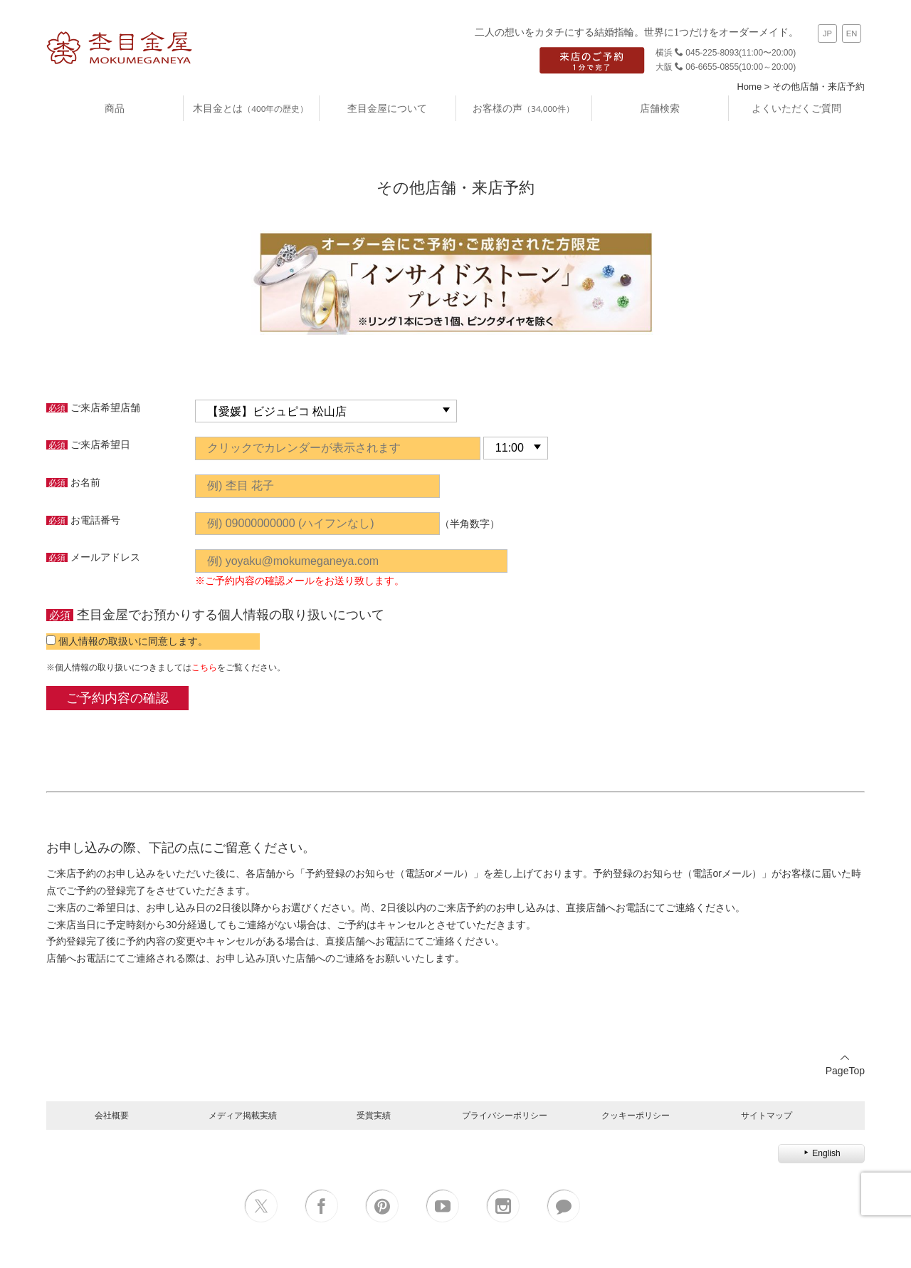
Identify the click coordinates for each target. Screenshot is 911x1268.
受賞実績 (374, 1115)
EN (852, 33)
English (821, 1153)
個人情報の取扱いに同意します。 (133, 641)
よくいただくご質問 (796, 108)
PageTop (845, 1064)
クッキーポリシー (635, 1115)
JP (827, 33)
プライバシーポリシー (504, 1115)
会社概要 (112, 1115)
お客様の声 (523, 108)
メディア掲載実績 (243, 1115)
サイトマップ (766, 1115)
